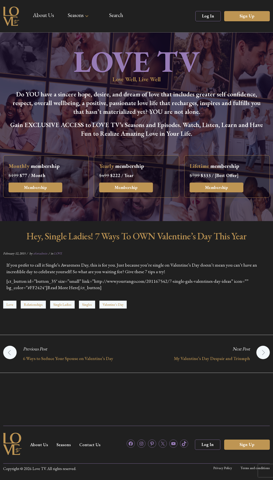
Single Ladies (62, 304)
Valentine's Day (113, 304)
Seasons (76, 15)
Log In (208, 16)
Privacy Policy (222, 468)
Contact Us (89, 444)
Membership (35, 187)
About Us (43, 15)
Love (9, 304)
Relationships (33, 304)
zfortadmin (40, 253)
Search (116, 15)
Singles (87, 304)
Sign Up (247, 16)
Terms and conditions (255, 468)
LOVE (58, 253)
